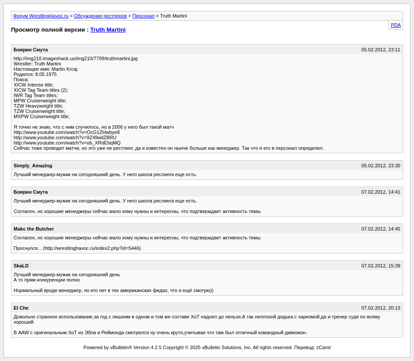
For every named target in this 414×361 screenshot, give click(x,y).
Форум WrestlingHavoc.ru (40, 15)
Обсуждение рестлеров (100, 15)
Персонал (144, 15)
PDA (396, 25)
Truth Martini (108, 29)
